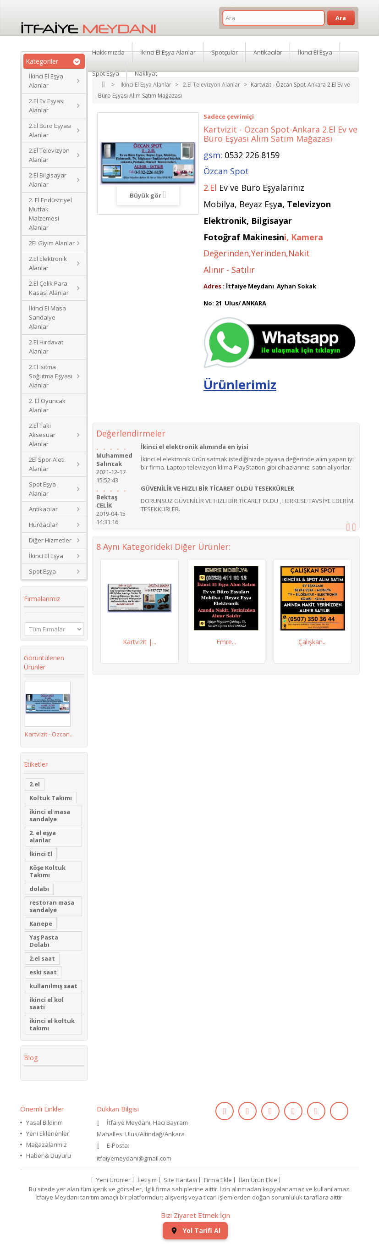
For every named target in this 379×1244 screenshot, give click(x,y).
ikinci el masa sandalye (49, 815)
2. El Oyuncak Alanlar (47, 405)
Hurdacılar (43, 524)
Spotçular (224, 52)
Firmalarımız (42, 598)
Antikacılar (43, 509)
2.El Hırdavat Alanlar (46, 346)
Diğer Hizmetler (50, 540)
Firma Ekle (218, 1180)
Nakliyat (146, 73)
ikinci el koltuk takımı (52, 1024)
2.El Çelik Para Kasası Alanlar (49, 288)
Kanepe (40, 923)
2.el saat (42, 958)
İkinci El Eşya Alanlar (46, 80)
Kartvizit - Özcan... (49, 734)
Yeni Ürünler (113, 1180)
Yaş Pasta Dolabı (43, 941)
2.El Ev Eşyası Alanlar (47, 105)
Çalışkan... (312, 641)
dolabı (39, 889)
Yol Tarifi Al (195, 1230)
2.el (34, 784)
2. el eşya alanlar (42, 836)
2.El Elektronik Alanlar (48, 263)
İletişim (147, 1180)
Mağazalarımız (46, 1144)
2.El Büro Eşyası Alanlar (50, 130)
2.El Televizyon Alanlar (49, 155)
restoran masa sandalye (51, 906)
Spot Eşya (42, 571)
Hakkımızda (108, 52)
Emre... (226, 641)
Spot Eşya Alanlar (42, 489)
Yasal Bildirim (44, 1122)
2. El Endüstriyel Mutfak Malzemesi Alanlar (50, 214)
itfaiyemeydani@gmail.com (134, 1158)
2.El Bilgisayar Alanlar (47, 179)
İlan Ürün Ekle (258, 1180)
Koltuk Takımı (50, 798)
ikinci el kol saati (46, 1003)
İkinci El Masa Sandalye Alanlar (47, 317)
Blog (31, 1057)
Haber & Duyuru (48, 1155)
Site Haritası (180, 1180)
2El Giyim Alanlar (52, 243)
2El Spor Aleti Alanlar (47, 464)
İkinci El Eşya (46, 556)
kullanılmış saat (53, 986)
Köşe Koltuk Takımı (47, 871)
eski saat (43, 972)
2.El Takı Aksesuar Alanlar (42, 434)
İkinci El (40, 854)
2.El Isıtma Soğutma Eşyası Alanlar (50, 376)
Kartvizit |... (139, 641)
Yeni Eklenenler (47, 1133)
